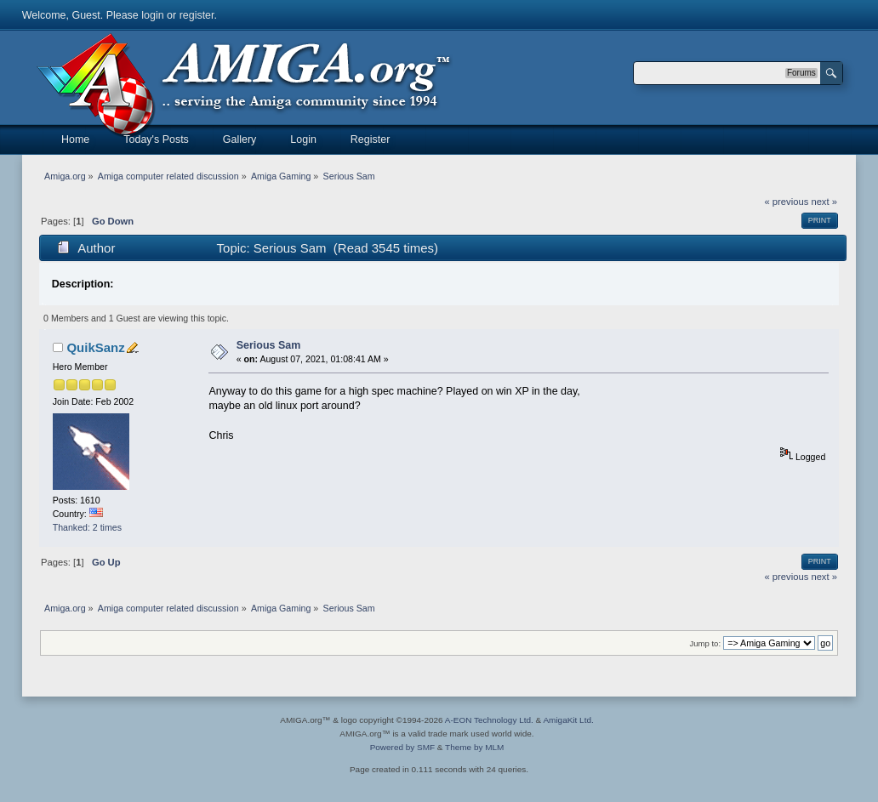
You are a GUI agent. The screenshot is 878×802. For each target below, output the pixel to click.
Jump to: (705, 643)
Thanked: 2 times (87, 527)
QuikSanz (95, 347)
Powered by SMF (402, 747)
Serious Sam (269, 345)
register (197, 15)
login (152, 15)
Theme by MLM (474, 747)
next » (824, 201)
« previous (787, 201)
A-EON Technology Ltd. (489, 720)
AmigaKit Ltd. (568, 720)
